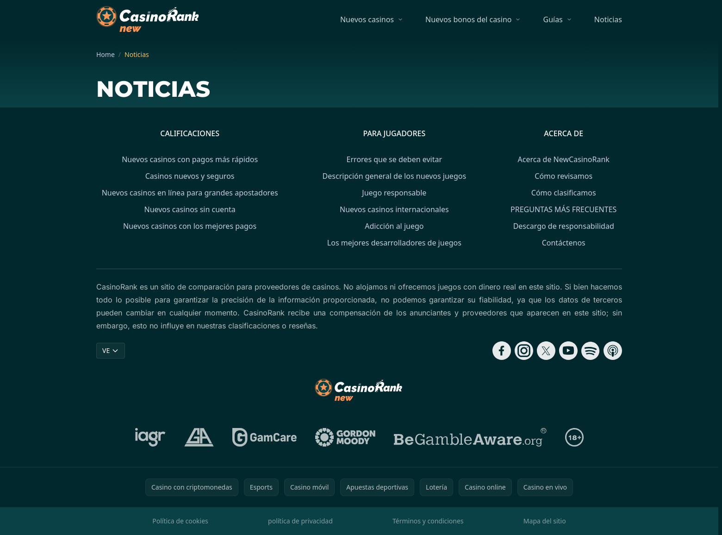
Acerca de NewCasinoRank (564, 159)
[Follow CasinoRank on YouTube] (568, 350)
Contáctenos (563, 243)
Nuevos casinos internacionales (394, 209)
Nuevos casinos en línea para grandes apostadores (190, 193)
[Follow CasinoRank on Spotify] (590, 350)
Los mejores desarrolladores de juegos (394, 243)
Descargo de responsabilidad (563, 226)
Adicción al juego (394, 226)
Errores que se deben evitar (394, 159)
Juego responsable (394, 193)
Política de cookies (180, 520)
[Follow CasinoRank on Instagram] (524, 350)
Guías (552, 19)
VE (110, 350)
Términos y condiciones (428, 520)
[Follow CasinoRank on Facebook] (501, 350)
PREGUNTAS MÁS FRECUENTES (563, 209)
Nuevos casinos (367, 19)
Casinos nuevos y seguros (190, 176)
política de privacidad (300, 520)
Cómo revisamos (563, 176)
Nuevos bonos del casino (468, 19)
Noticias (608, 19)
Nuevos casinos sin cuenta (189, 209)
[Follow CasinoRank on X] (546, 350)
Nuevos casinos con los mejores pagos (189, 226)
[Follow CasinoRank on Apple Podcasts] (613, 350)
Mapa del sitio (544, 520)
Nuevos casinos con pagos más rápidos (190, 159)
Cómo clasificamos (563, 193)
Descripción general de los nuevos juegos (394, 176)
